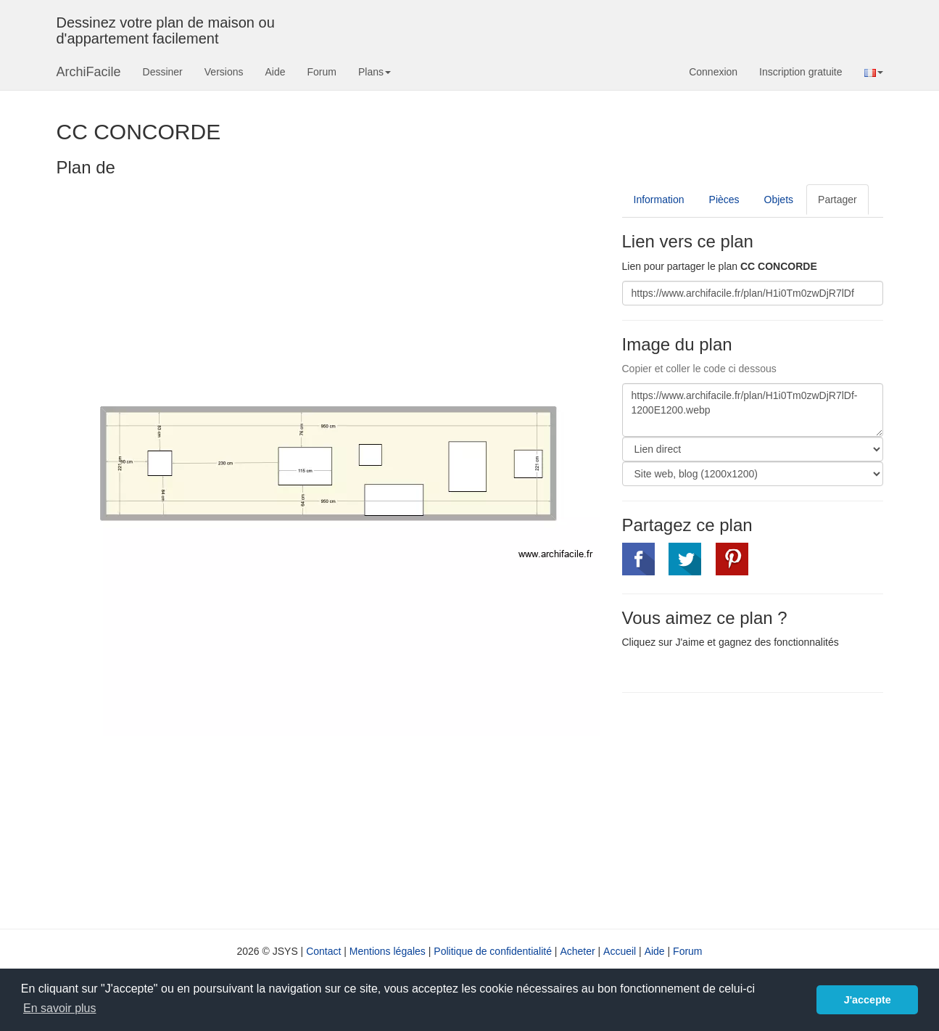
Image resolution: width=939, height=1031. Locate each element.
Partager (837, 199)
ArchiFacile (89, 72)
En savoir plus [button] (59, 1008)
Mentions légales (387, 951)
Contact (323, 951)
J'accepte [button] (867, 1000)
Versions (224, 72)
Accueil (619, 951)
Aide (275, 72)
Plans (374, 72)
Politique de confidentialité (493, 951)
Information (659, 199)
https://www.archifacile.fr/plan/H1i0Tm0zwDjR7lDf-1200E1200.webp (752, 410)
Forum (321, 72)
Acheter (577, 951)
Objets (778, 199)
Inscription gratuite (800, 72)
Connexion (713, 72)
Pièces (724, 199)
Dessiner (163, 72)
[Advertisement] (744, 809)
